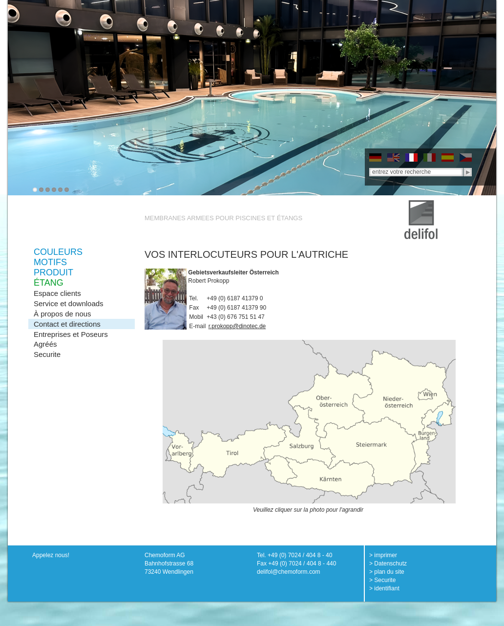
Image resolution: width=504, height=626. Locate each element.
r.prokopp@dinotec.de (237, 326)
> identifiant (384, 588)
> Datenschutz (388, 563)
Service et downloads (69, 303)
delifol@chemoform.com (288, 571)
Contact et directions (67, 324)
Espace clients (57, 293)
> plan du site (386, 571)
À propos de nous (62, 314)
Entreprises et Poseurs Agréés (71, 339)
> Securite (382, 580)
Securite (47, 354)
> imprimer (383, 555)
